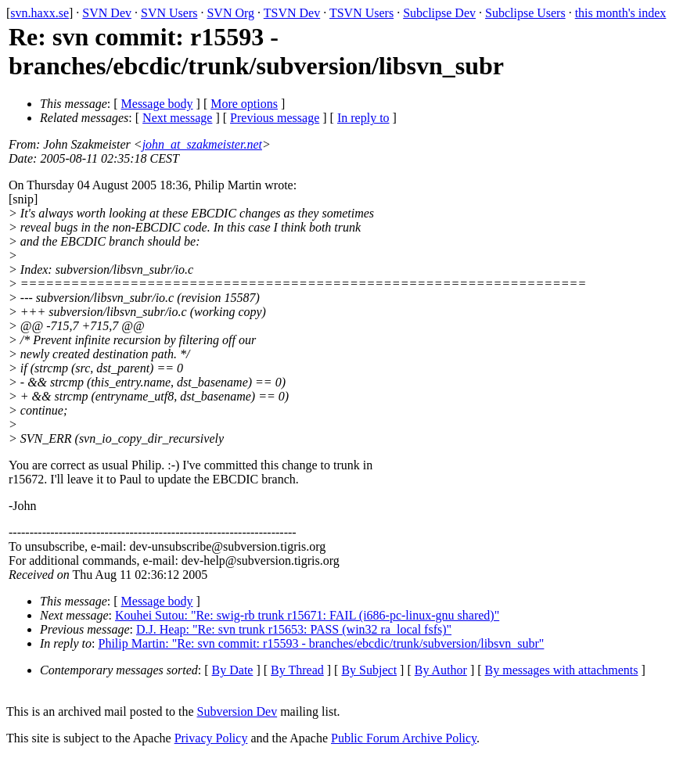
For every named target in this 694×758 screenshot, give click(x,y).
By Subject (369, 670)
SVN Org (230, 13)
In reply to (363, 117)
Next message (177, 117)
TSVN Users (361, 13)
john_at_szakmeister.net (202, 144)
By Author (441, 670)
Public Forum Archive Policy (403, 738)
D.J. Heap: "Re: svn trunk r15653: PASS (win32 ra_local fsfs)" (293, 629)
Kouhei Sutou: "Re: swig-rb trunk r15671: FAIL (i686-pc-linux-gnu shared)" (307, 615)
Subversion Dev (237, 711)
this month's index (621, 13)
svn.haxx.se (39, 13)
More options (244, 103)
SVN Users (169, 13)
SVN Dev (106, 13)
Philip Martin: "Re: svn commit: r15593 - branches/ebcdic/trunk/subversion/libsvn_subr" (322, 643)
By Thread (297, 670)
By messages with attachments (561, 670)
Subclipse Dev (439, 13)
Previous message (274, 117)
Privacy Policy (211, 738)
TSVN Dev (292, 13)
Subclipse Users (525, 13)
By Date (233, 670)
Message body (157, 103)
